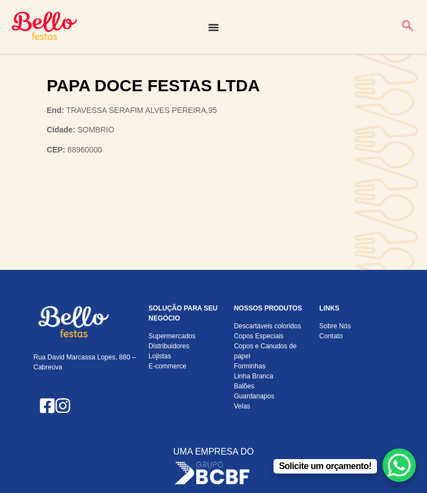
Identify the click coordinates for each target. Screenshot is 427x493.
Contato (330, 336)
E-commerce (167, 366)
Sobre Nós (335, 326)
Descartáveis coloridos (267, 326)
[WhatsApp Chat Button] (399, 465)
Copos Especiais (259, 336)
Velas (242, 406)
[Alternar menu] (213, 27)
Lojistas (159, 356)
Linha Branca (254, 376)
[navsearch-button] (407, 27)
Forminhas (250, 366)
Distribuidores (168, 346)
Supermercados (172, 336)
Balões (244, 386)
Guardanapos (254, 396)
